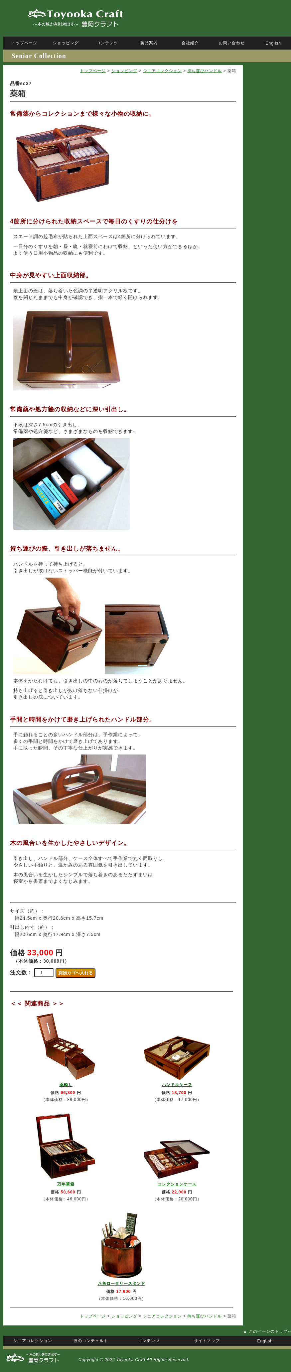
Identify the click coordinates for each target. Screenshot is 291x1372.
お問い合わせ (232, 43)
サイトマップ (207, 1340)
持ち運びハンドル (204, 71)
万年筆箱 (65, 1184)
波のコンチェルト (90, 1340)
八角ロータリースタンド (121, 1283)
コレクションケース (177, 1184)
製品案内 (149, 43)
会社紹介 (190, 43)
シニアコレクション (162, 71)
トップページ (93, 71)
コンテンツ (107, 43)
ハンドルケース (177, 1084)
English (273, 43)
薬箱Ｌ (66, 1084)
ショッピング (124, 71)
